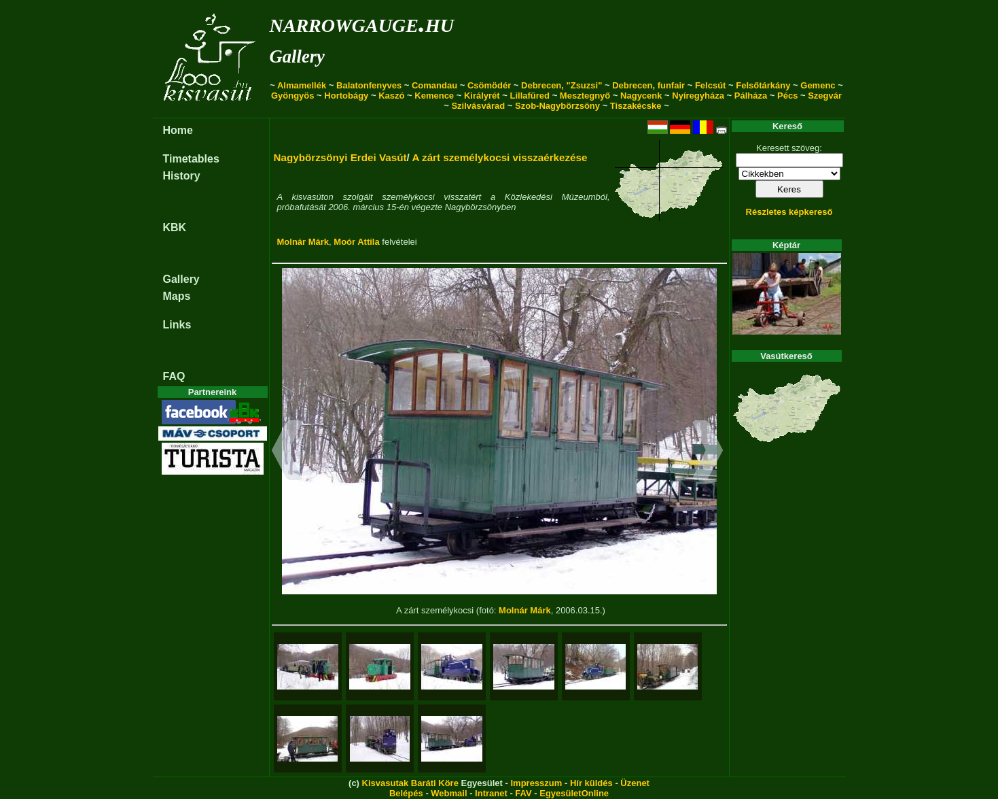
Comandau (434, 85)
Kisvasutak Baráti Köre (410, 783)
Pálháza (750, 95)
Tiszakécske (636, 106)
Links (177, 324)
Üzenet (634, 783)
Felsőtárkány (763, 85)
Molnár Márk (303, 242)
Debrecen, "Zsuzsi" (561, 85)
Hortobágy (346, 95)
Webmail (449, 793)
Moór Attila (356, 242)
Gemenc (817, 85)
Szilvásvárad (478, 106)
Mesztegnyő (585, 95)
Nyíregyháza (698, 95)
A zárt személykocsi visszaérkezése (499, 157)
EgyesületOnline (574, 793)
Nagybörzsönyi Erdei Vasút (340, 157)
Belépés (406, 793)
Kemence (434, 95)
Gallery (297, 56)
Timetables (191, 159)
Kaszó (391, 95)
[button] (287, 452)
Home (178, 130)
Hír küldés (591, 783)
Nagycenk (641, 95)
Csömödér (489, 85)
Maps (177, 296)
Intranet (491, 793)
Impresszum (536, 783)
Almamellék (301, 85)
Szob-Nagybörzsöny (557, 106)
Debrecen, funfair (648, 85)
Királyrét (482, 95)
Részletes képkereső (789, 212)
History (181, 176)
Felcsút (710, 85)
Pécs (787, 95)
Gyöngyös (293, 95)
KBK (175, 227)
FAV (523, 793)
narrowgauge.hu (362, 22)
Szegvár (825, 95)
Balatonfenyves (369, 85)
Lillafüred (530, 95)
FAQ (174, 376)
